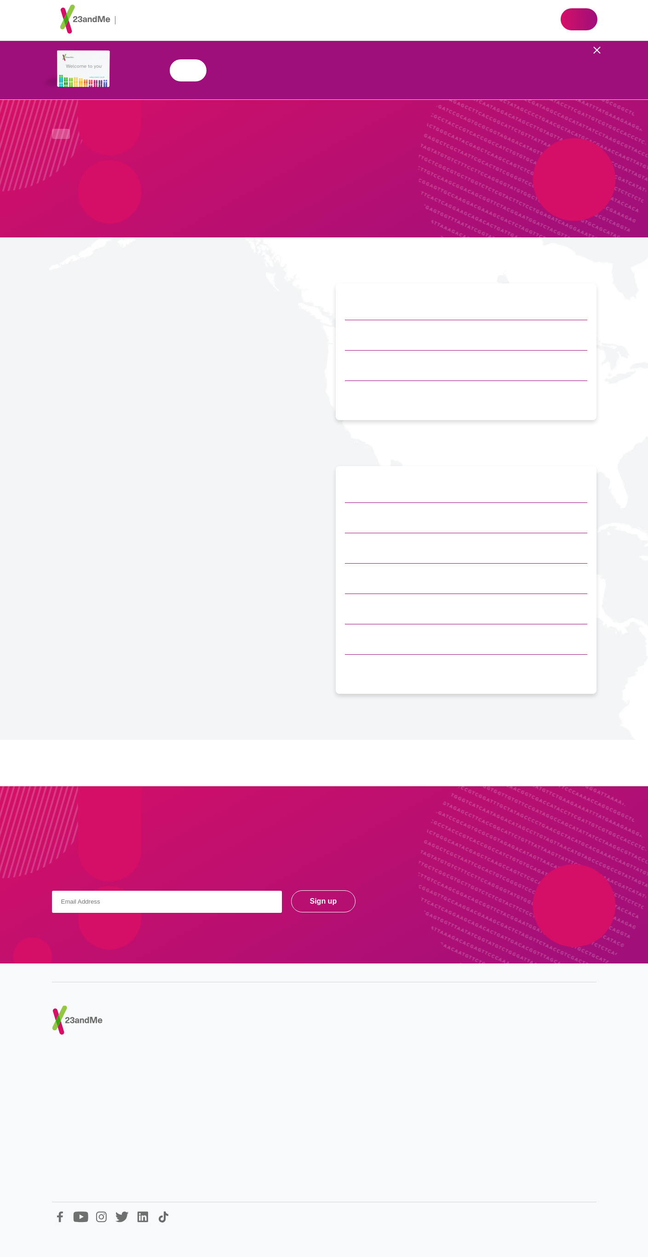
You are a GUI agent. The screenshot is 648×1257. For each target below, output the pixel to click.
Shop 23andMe (188, 70)
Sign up (323, 901)
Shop (579, 19)
